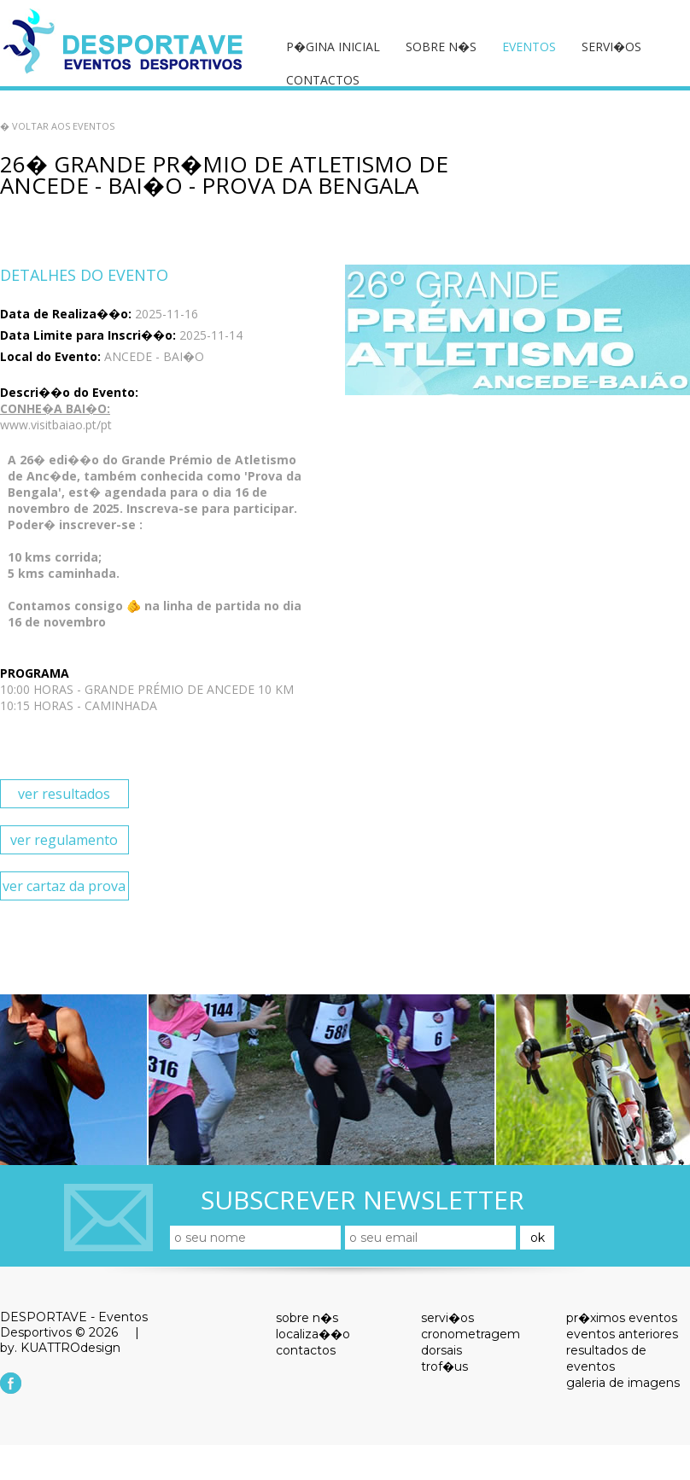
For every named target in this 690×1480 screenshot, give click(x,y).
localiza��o (313, 1334)
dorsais (441, 1350)
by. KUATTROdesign (60, 1347)
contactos (323, 80)
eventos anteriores (622, 1334)
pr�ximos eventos (621, 1318)
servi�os (611, 46)
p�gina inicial (333, 46)
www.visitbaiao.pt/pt (56, 425)
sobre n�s (441, 46)
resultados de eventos (606, 1358)
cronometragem (470, 1334)
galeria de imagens (623, 1382)
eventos (529, 46)
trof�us (444, 1366)
